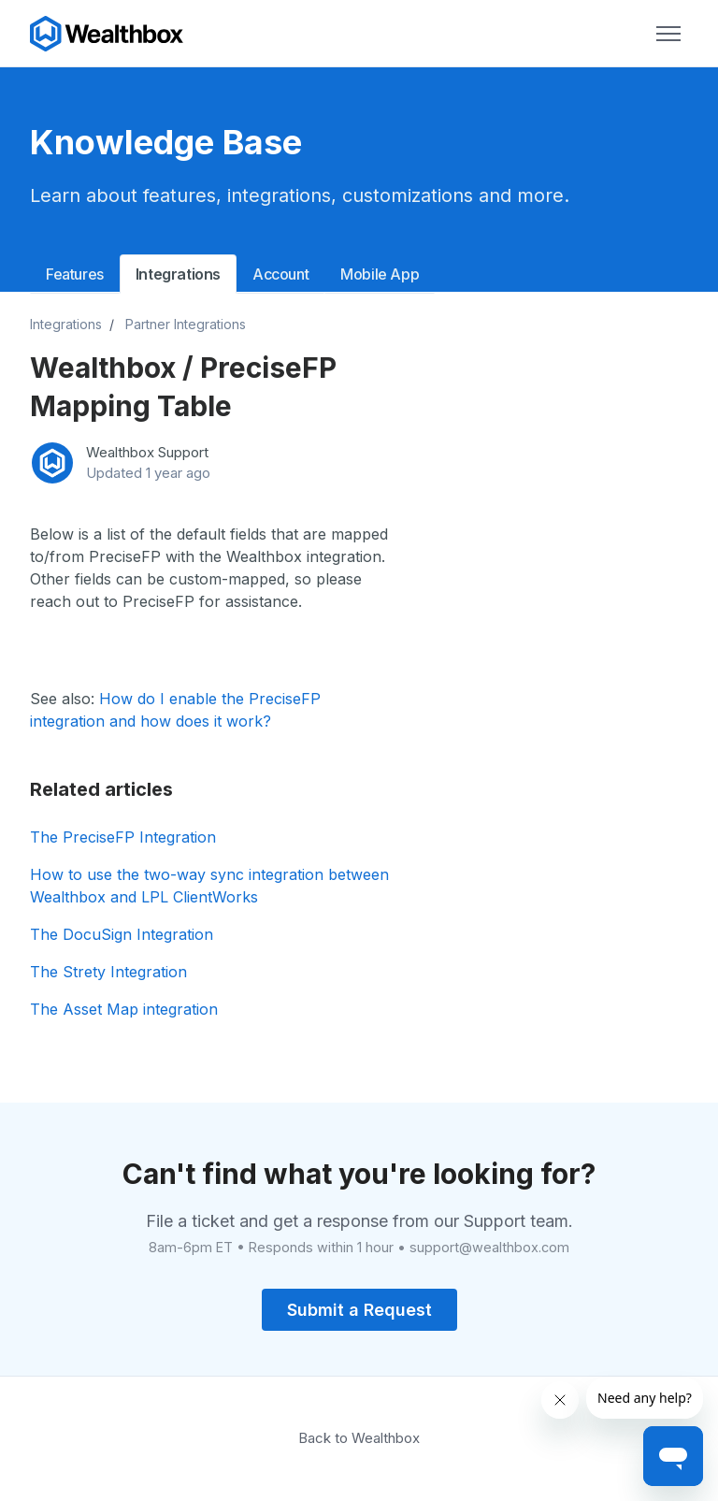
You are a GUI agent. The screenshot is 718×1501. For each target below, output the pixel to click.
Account (280, 274)
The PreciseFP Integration (123, 837)
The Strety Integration (108, 971)
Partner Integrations (185, 324)
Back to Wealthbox (359, 1438)
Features (75, 274)
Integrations (178, 274)
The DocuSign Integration (121, 934)
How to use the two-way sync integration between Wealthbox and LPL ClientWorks (209, 885)
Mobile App (379, 274)
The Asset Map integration (124, 1009)
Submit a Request (359, 1310)
